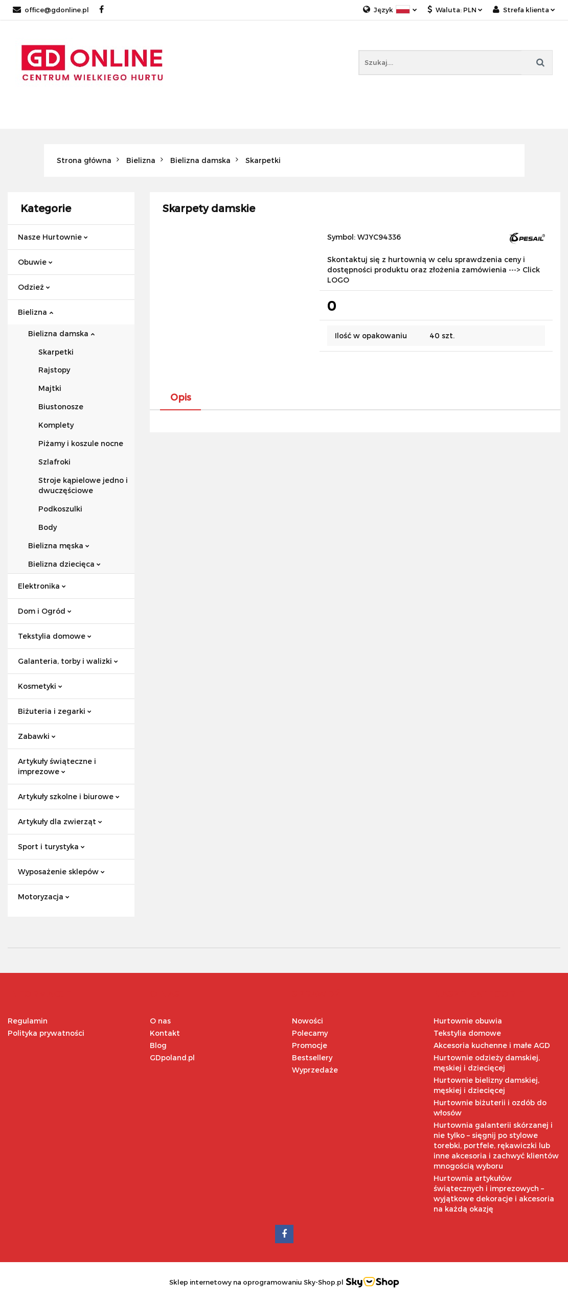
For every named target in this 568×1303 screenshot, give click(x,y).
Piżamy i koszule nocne (80, 443)
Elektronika (42, 585)
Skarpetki (56, 351)
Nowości (307, 1020)
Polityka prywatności (46, 1033)
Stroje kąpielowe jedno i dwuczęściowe (83, 485)
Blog (158, 1045)
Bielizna (35, 312)
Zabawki (37, 736)
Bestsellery (312, 1057)
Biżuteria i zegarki (55, 711)
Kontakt (165, 1033)
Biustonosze (60, 406)
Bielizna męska (58, 545)
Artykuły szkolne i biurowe (69, 796)
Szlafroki (54, 461)
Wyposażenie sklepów (61, 871)
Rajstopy (54, 369)
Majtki (49, 388)
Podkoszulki (60, 508)
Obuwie (35, 262)
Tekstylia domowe (55, 636)
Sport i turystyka (51, 846)
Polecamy (310, 1033)
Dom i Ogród (45, 611)
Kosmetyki (40, 686)
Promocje (309, 1045)
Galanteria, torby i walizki (68, 661)
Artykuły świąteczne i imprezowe (57, 766)
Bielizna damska (61, 333)
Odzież (34, 287)
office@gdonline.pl (51, 10)
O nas (160, 1020)
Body (47, 527)
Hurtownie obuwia (468, 1020)
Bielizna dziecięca (64, 564)
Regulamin (28, 1020)
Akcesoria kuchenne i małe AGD (492, 1045)
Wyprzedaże (315, 1069)
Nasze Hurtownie (53, 236)
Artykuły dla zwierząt (60, 821)
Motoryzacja (44, 896)
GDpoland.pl (172, 1057)
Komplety (56, 425)
